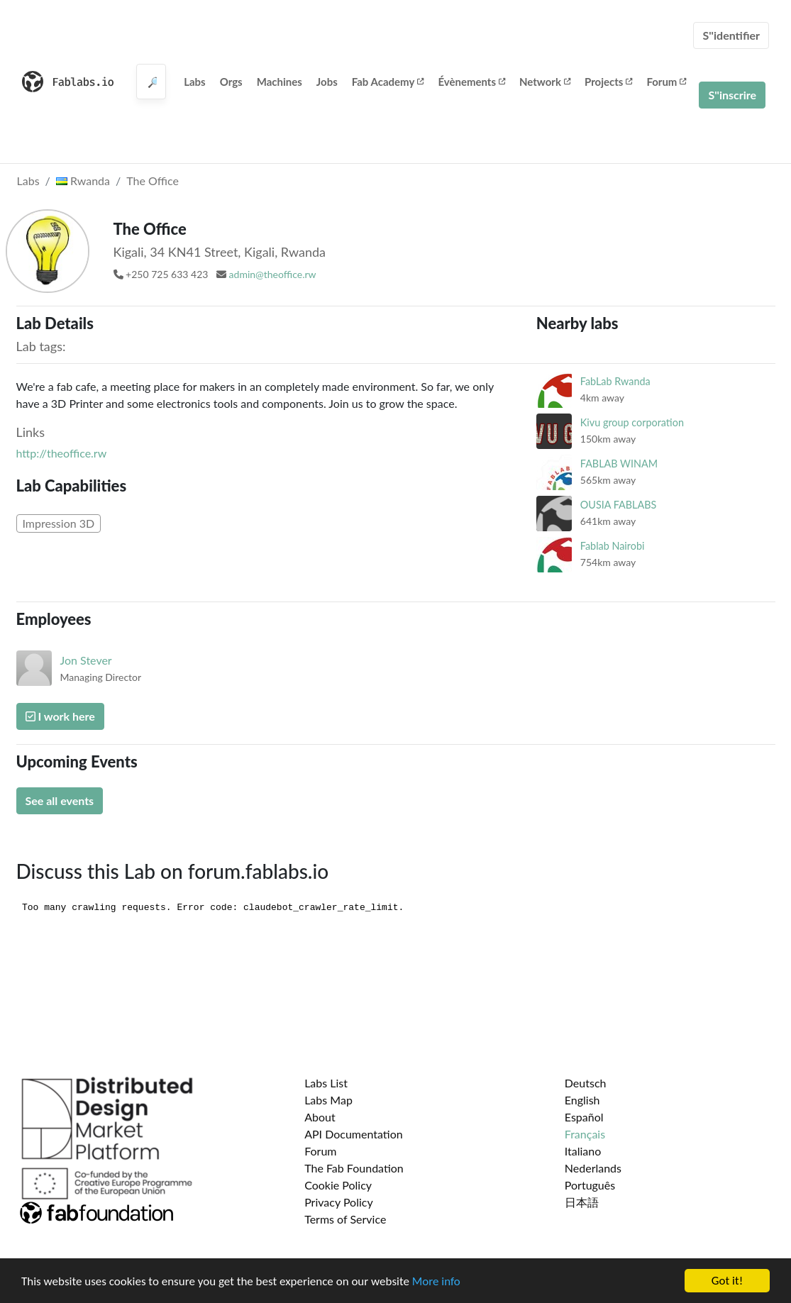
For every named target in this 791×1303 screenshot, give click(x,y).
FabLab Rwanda (615, 381)
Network (544, 81)
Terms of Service (345, 1219)
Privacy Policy (338, 1202)
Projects (608, 81)
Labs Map (328, 1100)
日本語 (582, 1202)
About (320, 1117)
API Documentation (353, 1134)
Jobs (327, 81)
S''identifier (731, 35)
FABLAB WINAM (619, 464)
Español (584, 1117)
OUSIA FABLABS (618, 505)
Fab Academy (388, 81)
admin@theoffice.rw (272, 274)
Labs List (326, 1082)
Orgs (231, 81)
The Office (152, 180)
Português (590, 1185)
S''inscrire (732, 94)
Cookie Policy (338, 1185)
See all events (60, 800)
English (582, 1100)
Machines (279, 81)
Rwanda (83, 180)
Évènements (471, 81)
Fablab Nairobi (612, 546)
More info (436, 1282)
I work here (60, 716)
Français (585, 1134)
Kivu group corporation (632, 422)
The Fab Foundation (354, 1168)
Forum (666, 81)
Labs (195, 81)
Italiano (583, 1151)
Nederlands (593, 1168)
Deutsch (586, 1082)
